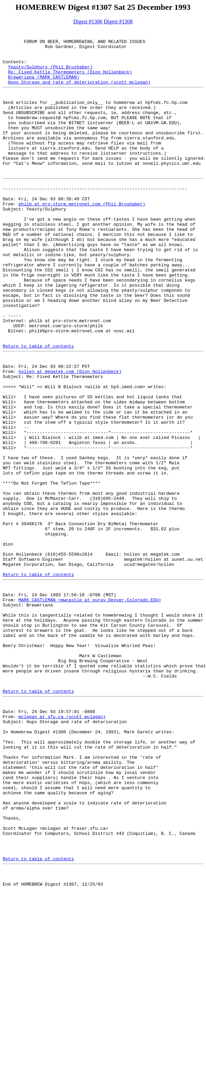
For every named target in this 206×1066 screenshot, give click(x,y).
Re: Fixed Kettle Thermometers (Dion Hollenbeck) (70, 81)
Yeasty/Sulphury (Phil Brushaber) (50, 75)
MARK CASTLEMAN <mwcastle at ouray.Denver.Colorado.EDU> (90, 710)
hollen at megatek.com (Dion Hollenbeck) (70, 437)
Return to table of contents (38, 408)
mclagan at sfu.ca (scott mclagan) (62, 849)
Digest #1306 (87, 21)
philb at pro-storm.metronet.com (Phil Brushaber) (82, 237)
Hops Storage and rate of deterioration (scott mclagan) (79, 93)
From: (11, 237)
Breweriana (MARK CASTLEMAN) (43, 87)
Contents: (14, 69)
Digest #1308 (118, 21)
